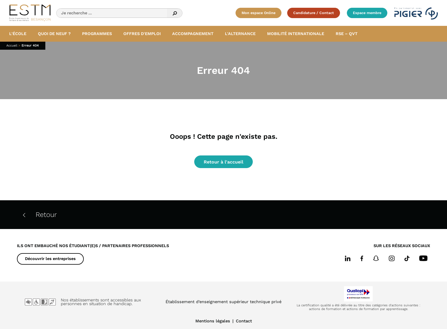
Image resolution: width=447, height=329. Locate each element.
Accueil (11, 45)
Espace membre (367, 13)
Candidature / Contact (313, 13)
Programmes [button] (97, 33)
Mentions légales (212, 321)
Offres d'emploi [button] (142, 33)
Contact (244, 321)
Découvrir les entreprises (50, 258)
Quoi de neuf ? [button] (54, 33)
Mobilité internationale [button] (295, 33)
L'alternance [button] (240, 33)
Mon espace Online (258, 13)
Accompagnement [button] (192, 33)
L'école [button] (17, 33)
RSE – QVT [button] (346, 33)
